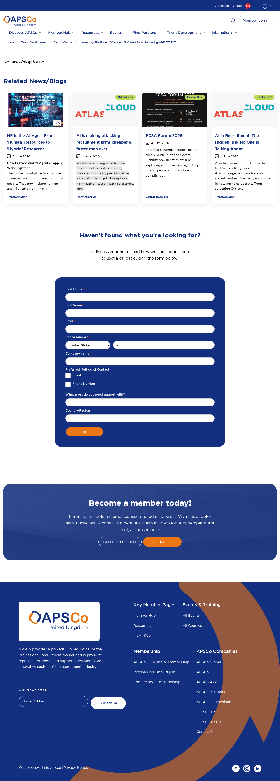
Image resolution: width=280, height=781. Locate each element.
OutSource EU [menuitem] (208, 722)
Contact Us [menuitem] (205, 731)
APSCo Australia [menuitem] (210, 692)
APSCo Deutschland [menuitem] (213, 702)
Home (10, 42)
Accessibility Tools (233, 6)
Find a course (63, 42)
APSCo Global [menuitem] (208, 662)
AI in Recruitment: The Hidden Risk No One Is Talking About (237, 142)
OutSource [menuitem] (205, 711)
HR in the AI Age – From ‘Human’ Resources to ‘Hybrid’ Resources (31, 142)
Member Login (256, 20)
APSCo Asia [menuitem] (206, 682)
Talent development (34, 42)
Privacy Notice (76, 767)
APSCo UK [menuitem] (205, 672)
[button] (233, 20)
